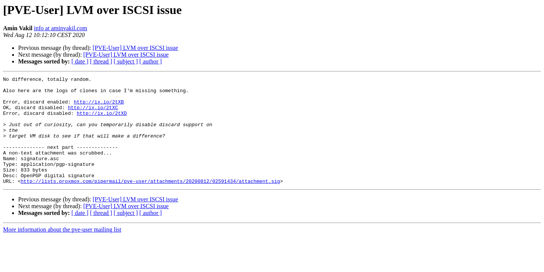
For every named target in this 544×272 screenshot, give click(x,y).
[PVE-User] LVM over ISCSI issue (135, 48)
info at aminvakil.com (60, 28)
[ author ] (150, 61)
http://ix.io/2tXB (99, 107)
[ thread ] (101, 61)
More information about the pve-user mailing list (62, 251)
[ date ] (79, 61)
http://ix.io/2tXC (93, 114)
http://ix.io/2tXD (102, 120)
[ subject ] (126, 61)
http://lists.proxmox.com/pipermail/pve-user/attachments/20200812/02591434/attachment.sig (150, 202)
